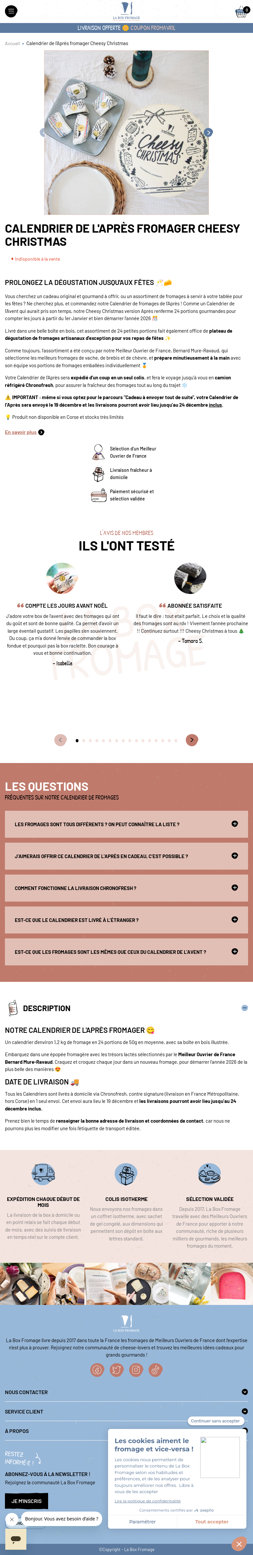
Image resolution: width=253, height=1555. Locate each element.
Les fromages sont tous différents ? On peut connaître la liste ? (126, 824)
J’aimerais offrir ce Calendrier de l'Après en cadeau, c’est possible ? (126, 856)
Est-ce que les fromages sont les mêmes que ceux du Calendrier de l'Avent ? (126, 951)
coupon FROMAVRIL (153, 28)
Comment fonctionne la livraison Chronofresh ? (126, 887)
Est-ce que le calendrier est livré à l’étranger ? (126, 919)
